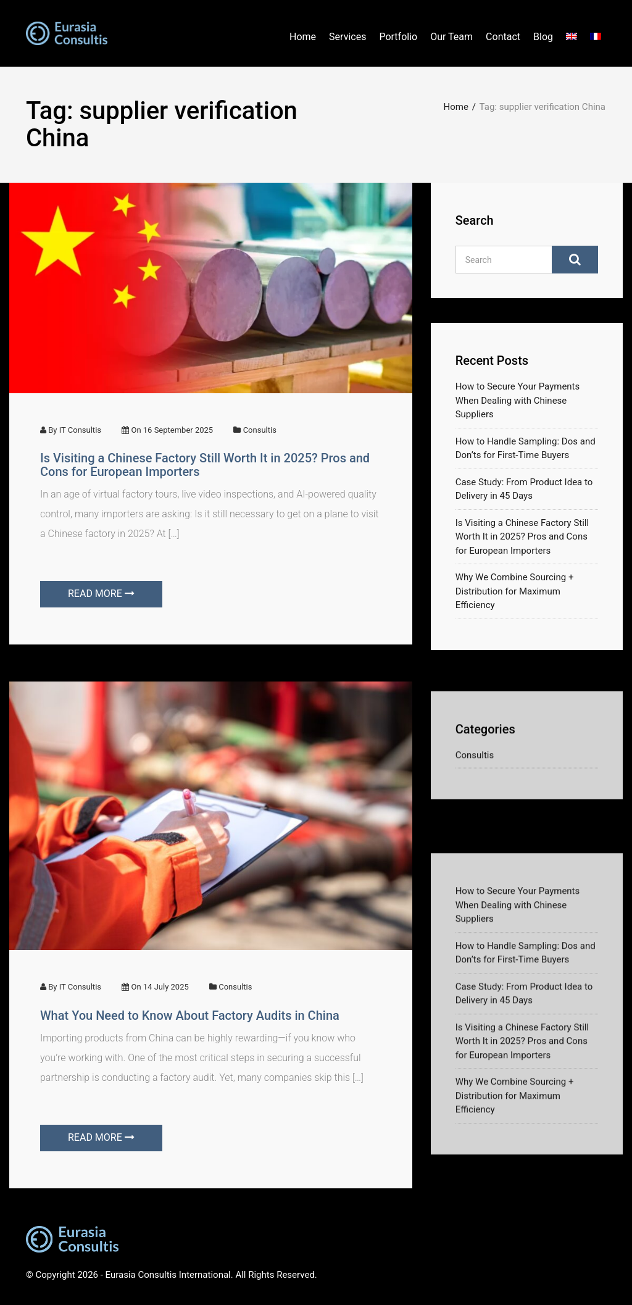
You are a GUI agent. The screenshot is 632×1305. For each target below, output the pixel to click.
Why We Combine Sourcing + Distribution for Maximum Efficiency (514, 599)
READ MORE (101, 593)
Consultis (259, 430)
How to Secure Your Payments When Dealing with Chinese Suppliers (517, 408)
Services (347, 37)
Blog (543, 37)
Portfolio (398, 37)
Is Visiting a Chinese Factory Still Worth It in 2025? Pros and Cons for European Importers (205, 465)
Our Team (451, 37)
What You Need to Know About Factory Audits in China (189, 1015)
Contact (503, 37)
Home (302, 37)
